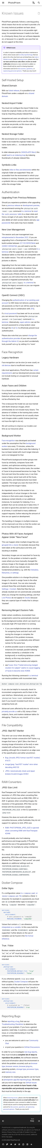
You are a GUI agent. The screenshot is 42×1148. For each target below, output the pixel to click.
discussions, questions (25, 68)
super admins (25, 322)
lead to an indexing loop (16, 155)
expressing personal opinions (12, 71)
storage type (21, 1069)
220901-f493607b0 (9, 246)
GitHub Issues (31, 1083)
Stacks (27, 598)
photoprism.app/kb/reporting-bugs (17, 1080)
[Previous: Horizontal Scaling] (3, 1120)
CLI (16, 328)
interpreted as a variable (11, 927)
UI (12, 328)
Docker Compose (21, 982)
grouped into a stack (10, 545)
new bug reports (30, 1052)
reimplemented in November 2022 (15, 237)
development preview (31, 205)
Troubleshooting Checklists (12, 1024)
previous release (14, 205)
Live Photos (6, 598)
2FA (32, 309)
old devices (6, 365)
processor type (32, 1069)
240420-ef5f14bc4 (28, 152)
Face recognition (8, 440)
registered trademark (19, 1127)
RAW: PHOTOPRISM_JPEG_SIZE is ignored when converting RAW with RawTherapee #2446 (22, 831)
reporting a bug (13, 1021)
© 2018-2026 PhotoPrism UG (11, 1140)
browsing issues (22, 59)
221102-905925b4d (27, 243)
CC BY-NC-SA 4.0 (19, 1134)
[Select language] (33, 2)
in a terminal (26, 211)
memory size (10, 1072)
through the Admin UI (10, 341)
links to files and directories (20, 170)
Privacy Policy (11, 1132)
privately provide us (9, 711)
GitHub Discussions (32, 1047)
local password (11, 313)
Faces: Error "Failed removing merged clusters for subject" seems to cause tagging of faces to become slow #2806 (22, 668)
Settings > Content (9, 589)
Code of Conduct (24, 1132)
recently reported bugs (26, 55)
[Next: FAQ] (35, 1120)
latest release (14, 90)
